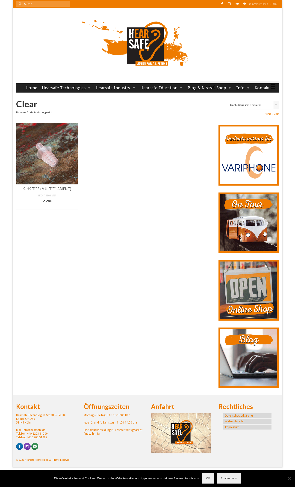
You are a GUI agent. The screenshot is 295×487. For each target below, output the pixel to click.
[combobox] (253, 105)
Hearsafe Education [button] (161, 87)
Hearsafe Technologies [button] (66, 87)
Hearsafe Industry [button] (116, 87)
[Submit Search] (19, 4)
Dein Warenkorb (260, 4)
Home (31, 87)
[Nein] (289, 478)
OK (208, 478)
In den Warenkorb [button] (47, 206)
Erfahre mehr (229, 478)
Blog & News (200, 87)
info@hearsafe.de (34, 430)
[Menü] (239, 87)
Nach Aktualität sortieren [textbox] (246, 105)
